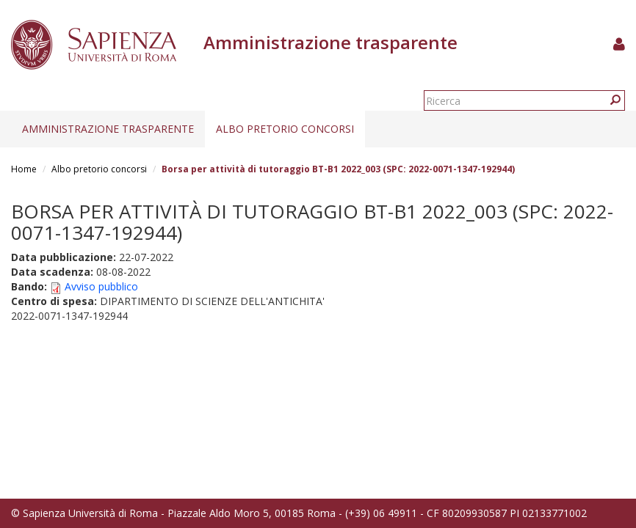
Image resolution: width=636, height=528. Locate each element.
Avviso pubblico (101, 286)
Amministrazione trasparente (108, 129)
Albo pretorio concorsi (285, 129)
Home (24, 169)
